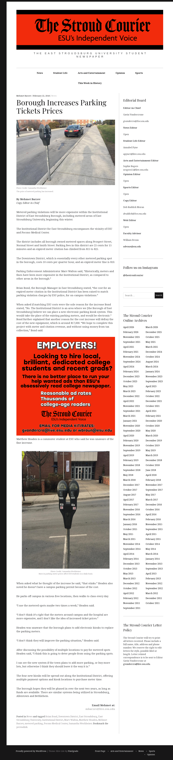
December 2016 (154, 504)
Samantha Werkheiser (80, 723)
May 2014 (151, 548)
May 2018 (128, 475)
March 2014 (152, 553)
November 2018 (131, 465)
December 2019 (154, 440)
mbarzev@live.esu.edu (100, 709)
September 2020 (131, 430)
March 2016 (129, 519)
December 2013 (131, 563)
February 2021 (153, 415)
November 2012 (154, 583)
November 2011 (131, 603)
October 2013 (130, 568)
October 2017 (130, 489)
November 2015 (154, 524)
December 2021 (154, 401)
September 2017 (154, 489)
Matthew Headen (88, 719)
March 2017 (152, 499)
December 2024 (154, 351)
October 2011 (153, 603)
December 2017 (131, 484)
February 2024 (130, 371)
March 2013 (129, 578)
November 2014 (131, 543)
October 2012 (130, 588)
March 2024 (152, 366)
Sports (139, 72)
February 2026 (130, 332)
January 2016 (130, 524)
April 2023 (151, 386)
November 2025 (131, 337)
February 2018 (153, 479)
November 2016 (131, 509)
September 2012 (154, 588)
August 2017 (129, 494)
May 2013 (128, 573)
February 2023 (153, 391)
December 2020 (154, 420)
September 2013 (154, 568)
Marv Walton (71, 719)
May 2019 (151, 450)
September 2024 (131, 361)
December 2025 (154, 332)
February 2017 (130, 504)
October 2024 (153, 356)
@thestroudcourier (133, 275)
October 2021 (153, 406)
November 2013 (154, 563)
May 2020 (151, 430)
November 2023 (154, 376)
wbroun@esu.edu (132, 246)
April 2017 (128, 499)
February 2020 (130, 440)
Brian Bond (51, 716)
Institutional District (52, 719)
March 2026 (152, 327)
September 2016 (131, 514)
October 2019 (153, 445)
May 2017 (151, 494)
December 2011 (154, 598)
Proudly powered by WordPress (31, 751)
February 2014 (130, 558)
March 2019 (152, 455)
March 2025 (152, 346)
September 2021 (131, 410)
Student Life (60, 72)
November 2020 (131, 425)
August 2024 (152, 361)
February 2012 (130, 598)
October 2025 (153, 337)
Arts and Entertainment (91, 72)
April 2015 (151, 534)
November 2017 (154, 484)
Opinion (120, 72)
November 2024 (131, 356)
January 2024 (152, 371)
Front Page (100, 751)
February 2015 (153, 539)
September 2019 (131, 450)
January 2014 (152, 558)
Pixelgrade (73, 751)
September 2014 (131, 548)
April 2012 (128, 593)
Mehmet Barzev (24, 96)
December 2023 (131, 376)
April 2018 (151, 475)
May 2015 (128, 534)
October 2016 (153, 509)
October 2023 (130, 381)
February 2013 (153, 578)
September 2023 (154, 381)
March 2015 (129, 539)
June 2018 (151, 470)
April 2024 (128, 366)
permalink (21, 727)
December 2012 (131, 583)
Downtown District (68, 716)
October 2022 (153, 396)
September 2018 (131, 470)
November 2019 (131, 445)
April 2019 (128, 455)
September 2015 (154, 529)
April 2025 (128, 346)
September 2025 (131, 341)
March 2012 (152, 593)
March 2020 (152, 435)
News (40, 72)
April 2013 (151, 573)
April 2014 (128, 553)
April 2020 (128, 435)
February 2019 (130, 460)
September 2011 (131, 608)
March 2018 (129, 479)
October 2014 (153, 543)
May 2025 (151, 341)
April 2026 (128, 327)
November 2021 (131, 406)
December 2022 (131, 396)
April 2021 (151, 410)
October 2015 (130, 529)
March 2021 (129, 415)
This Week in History (90, 83)
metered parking (34, 723)
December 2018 (154, 460)
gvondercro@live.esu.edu (136, 663)
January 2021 (130, 420)
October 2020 (153, 425)
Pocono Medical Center (56, 723)
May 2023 (128, 386)
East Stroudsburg (88, 716)
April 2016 (151, 514)
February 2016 (153, 519)
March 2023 (129, 391)
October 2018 (153, 465)
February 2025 (130, 351)
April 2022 (128, 401)
